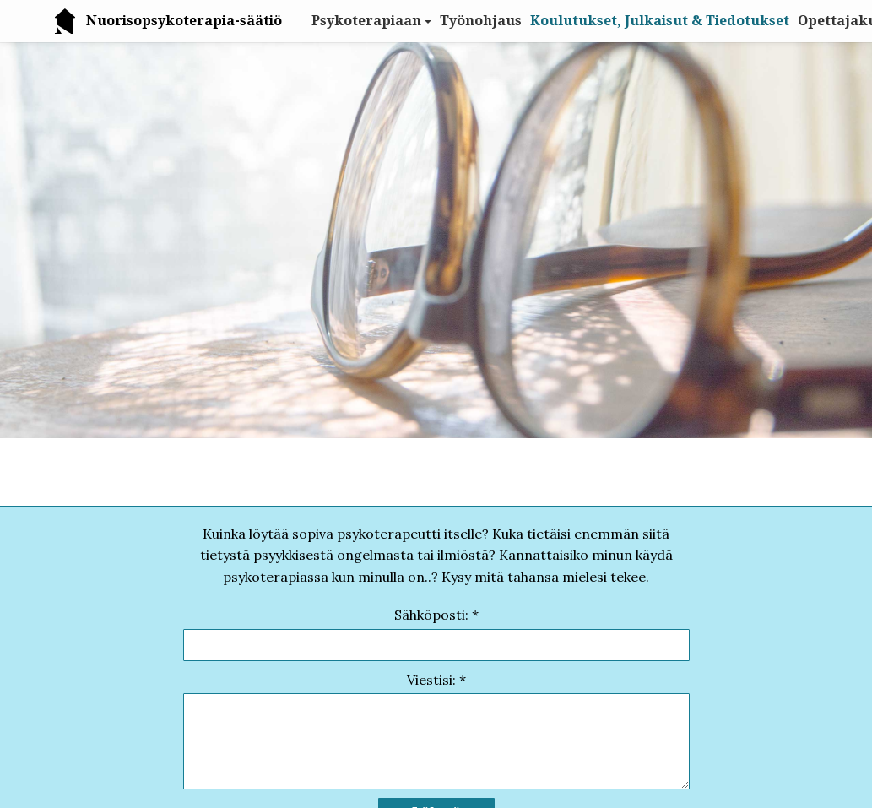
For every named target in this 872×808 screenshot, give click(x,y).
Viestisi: (431, 679)
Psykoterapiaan (366, 21)
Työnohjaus (481, 21)
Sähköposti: (431, 614)
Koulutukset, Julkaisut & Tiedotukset (659, 21)
